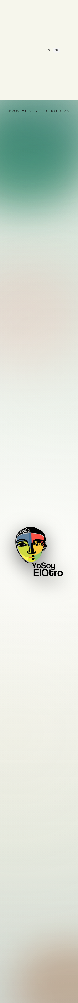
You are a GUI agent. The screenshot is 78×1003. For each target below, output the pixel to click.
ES (48, 50)
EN (56, 50)
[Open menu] (69, 50)
